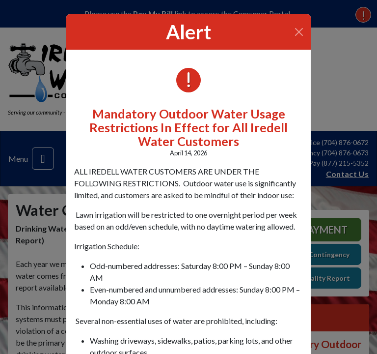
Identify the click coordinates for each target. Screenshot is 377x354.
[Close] (299, 32)
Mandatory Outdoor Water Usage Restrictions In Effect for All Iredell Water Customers (188, 127)
